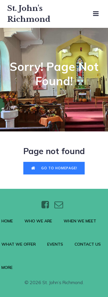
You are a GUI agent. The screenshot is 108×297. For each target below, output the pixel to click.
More (7, 267)
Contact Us (88, 244)
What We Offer (18, 244)
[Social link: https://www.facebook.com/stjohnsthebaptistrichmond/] (47, 204)
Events (55, 244)
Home (7, 221)
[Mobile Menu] (96, 14)
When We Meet (80, 221)
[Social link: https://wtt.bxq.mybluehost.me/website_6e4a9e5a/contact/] (61, 204)
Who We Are (38, 221)
